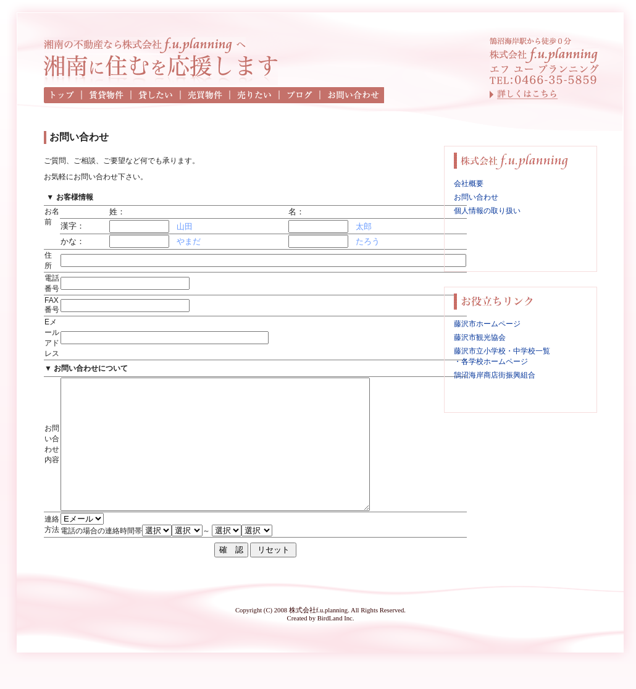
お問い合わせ (352, 95)
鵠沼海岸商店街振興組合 (494, 375)
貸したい (156, 95)
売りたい (255, 95)
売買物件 (205, 95)
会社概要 (468, 183)
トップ (63, 95)
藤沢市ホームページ (487, 323)
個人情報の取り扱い (487, 210)
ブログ (300, 95)
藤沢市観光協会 (480, 337)
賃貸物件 (107, 95)
